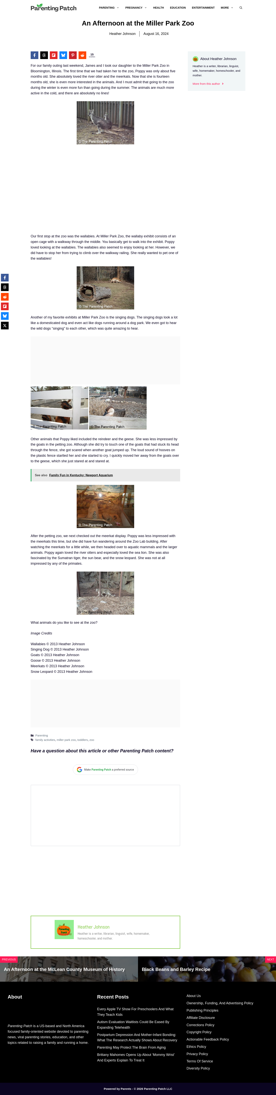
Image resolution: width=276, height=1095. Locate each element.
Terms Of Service (199, 1061)
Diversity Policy (198, 1068)
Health (158, 7)
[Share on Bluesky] (63, 55)
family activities (45, 739)
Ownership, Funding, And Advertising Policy (219, 1003)
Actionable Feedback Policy (207, 1039)
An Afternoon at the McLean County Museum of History (64, 969)
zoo (92, 739)
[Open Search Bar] (241, 7)
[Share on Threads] (44, 55)
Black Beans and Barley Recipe (176, 969)
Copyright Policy (198, 1032)
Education (178, 7)
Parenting (110, 7)
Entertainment (203, 7)
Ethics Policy (196, 1047)
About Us (193, 996)
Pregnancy (137, 7)
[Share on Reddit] (82, 55)
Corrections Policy (200, 1025)
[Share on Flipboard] (54, 55)
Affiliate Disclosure (200, 1018)
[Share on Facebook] (34, 55)
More (229, 7)
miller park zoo (66, 739)
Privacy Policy (197, 1054)
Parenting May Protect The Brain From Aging (131, 1047)
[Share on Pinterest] (73, 55)
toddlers (82, 739)
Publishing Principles (202, 1010)
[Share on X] (5, 325)
